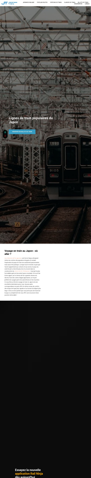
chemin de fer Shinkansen (22, 271)
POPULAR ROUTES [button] (42, 2)
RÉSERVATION (78, 4)
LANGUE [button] (87, 4)
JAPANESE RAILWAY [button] (28, 2)
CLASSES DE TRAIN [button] (69, 2)
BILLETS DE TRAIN (83, 2)
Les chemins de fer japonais (13, 258)
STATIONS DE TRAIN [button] (55, 2)
